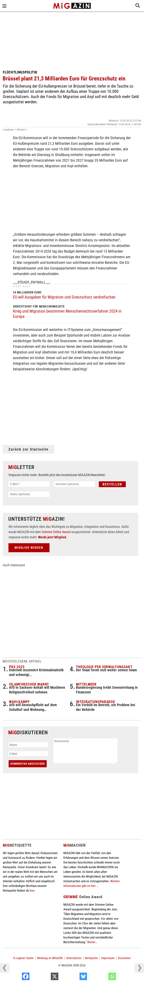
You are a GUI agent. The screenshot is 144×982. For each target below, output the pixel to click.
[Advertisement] (72, 39)
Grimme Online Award (56, 532)
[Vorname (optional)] (74, 484)
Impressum (108, 958)
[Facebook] (45, 977)
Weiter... (92, 942)
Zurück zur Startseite (28, 449)
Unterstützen (74, 958)
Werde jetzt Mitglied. (52, 537)
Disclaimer (124, 958)
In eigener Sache (23, 958)
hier (32, 890)
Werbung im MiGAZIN (50, 958)
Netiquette (91, 958)
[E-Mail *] (29, 484)
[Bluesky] (103, 977)
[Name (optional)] (29, 494)
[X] (74, 977)
